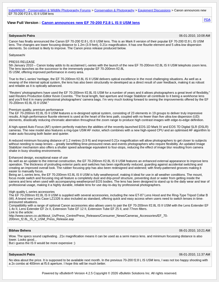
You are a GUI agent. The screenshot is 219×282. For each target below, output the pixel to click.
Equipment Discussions (154, 10)
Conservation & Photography (114, 10)
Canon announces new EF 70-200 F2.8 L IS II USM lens (91, 23)
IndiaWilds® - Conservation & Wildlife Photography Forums (50, 10)
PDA (207, 19)
